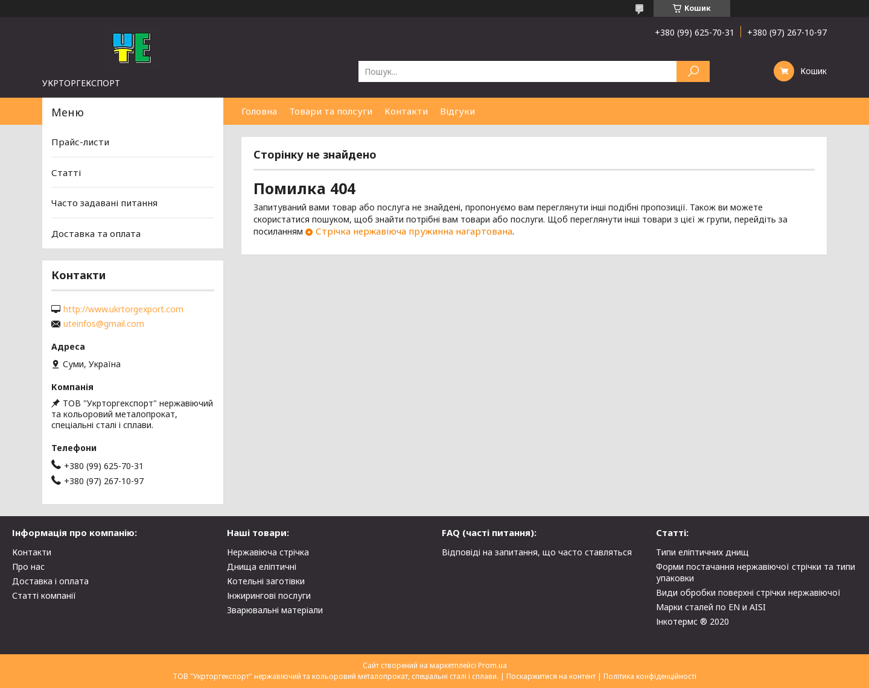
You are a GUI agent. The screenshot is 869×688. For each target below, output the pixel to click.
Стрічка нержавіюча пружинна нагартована (414, 231)
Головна (259, 111)
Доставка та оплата (96, 233)
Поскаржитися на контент (551, 676)
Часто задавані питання (104, 203)
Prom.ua (492, 665)
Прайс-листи (80, 142)
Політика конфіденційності (649, 676)
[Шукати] (693, 71)
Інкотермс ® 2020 (692, 621)
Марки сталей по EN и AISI (711, 607)
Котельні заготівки (266, 581)
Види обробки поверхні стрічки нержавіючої (748, 592)
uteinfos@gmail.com (103, 323)
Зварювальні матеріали (275, 610)
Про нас (28, 566)
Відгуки (457, 111)
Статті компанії (44, 595)
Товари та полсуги (330, 111)
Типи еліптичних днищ (702, 552)
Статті (66, 172)
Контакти (406, 111)
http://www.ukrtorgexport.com (123, 309)
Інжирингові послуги (269, 595)
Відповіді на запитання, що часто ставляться (537, 552)
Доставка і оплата (50, 581)
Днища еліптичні (261, 566)
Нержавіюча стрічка (268, 552)
